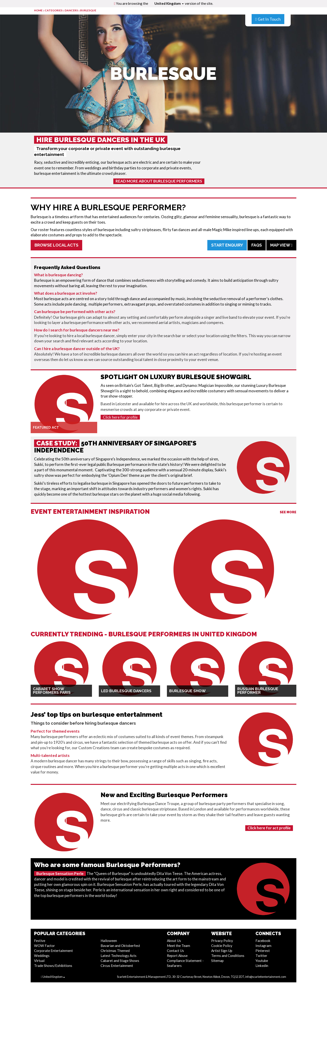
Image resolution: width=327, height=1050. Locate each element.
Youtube (261, 961)
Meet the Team (178, 946)
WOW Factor (44, 946)
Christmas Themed (115, 951)
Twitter (261, 956)
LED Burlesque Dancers (126, 691)
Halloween (109, 941)
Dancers (71, 10)
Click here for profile (120, 417)
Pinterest (262, 951)
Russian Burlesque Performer (257, 690)
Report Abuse (177, 956)
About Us (174, 941)
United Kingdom (169, 3)
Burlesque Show (187, 691)
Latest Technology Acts (118, 956)
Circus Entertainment (117, 966)
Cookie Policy (221, 946)
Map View (281, 245)
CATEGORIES (53, 10)
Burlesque (88, 10)
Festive (39, 941)
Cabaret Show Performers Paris (52, 690)
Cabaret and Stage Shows (120, 961)
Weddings (42, 956)
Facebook (262, 941)
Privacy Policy (222, 941)
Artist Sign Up (221, 951)
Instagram (263, 946)
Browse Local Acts (56, 245)
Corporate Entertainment (53, 951)
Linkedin (261, 966)
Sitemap (217, 961)
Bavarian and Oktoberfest (120, 946)
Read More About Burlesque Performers (159, 181)
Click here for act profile (269, 827)
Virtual (39, 961)
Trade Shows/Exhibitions (53, 966)
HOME (38, 10)
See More (288, 512)
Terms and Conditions (227, 956)
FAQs (256, 245)
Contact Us (175, 951)
